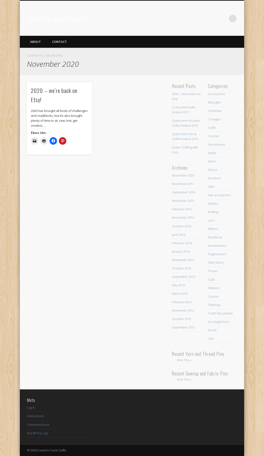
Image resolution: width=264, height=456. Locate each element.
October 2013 (181, 268)
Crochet (213, 136)
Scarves (213, 296)
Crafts (212, 127)
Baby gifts (214, 102)
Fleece (212, 170)
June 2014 (179, 234)
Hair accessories (219, 195)
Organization (217, 254)
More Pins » (184, 360)
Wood (212, 330)
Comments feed (38, 425)
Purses (213, 271)
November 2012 (183, 310)
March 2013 (180, 293)
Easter (212, 153)
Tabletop (214, 305)
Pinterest (223, 18)
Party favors (216, 262)
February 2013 (182, 302)
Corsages (214, 119)
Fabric (212, 161)
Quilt (211, 279)
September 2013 (183, 277)
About (35, 42)
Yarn (211, 338)
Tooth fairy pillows (220, 313)
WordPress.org (37, 433)
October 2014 (181, 226)
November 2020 (183, 175)
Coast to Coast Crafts (58, 18)
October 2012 (181, 319)
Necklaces (215, 237)
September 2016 (183, 192)
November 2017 (183, 184)
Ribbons (213, 288)
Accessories (216, 94)
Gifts (211, 186)
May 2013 (178, 285)
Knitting (213, 212)
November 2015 (183, 201)
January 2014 (180, 251)
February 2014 (182, 243)
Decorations (216, 144)
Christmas (214, 111)
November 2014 (183, 217)
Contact (59, 42)
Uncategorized (218, 322)
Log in (31, 407)
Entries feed (35, 416)
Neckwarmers (217, 245)
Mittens (213, 229)
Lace (211, 220)
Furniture (214, 178)
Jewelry (213, 203)
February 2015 (182, 209)
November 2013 (183, 260)
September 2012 (183, 327)
